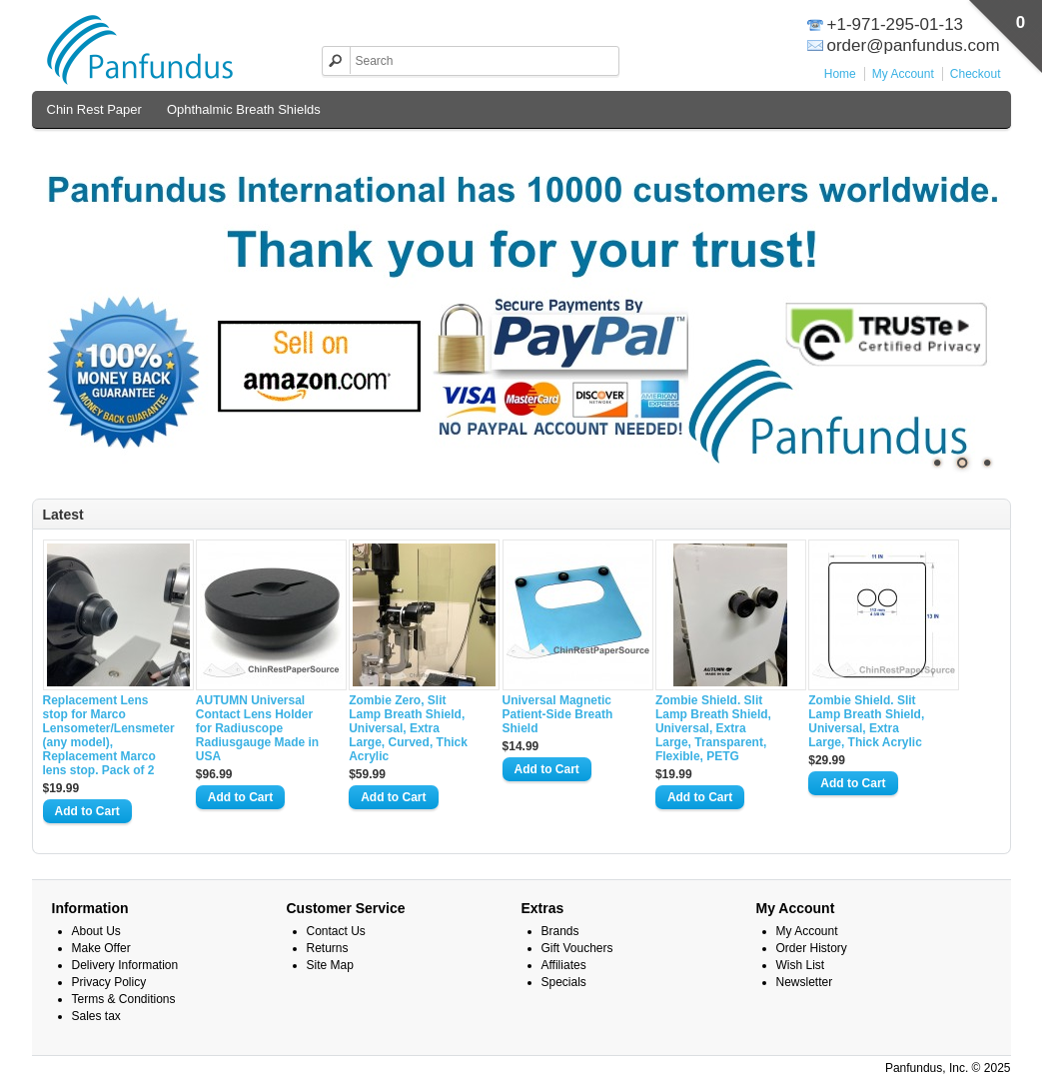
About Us (96, 931)
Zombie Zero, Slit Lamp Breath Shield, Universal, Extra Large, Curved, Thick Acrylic (408, 728)
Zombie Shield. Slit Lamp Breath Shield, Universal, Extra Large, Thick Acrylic (866, 721)
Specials (563, 982)
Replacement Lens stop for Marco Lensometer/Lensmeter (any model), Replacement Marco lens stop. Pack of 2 (108, 735)
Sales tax (96, 1016)
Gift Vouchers (577, 948)
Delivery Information (125, 965)
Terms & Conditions (124, 999)
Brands (560, 931)
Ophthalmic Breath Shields (244, 109)
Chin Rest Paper (94, 109)
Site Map (330, 965)
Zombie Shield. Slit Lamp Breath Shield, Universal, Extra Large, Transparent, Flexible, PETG (713, 728)
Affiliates (563, 965)
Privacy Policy (109, 982)
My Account (903, 74)
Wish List (800, 965)
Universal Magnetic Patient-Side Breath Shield (558, 714)
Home (840, 74)
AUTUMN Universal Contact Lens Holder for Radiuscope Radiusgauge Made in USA (257, 728)
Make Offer (101, 948)
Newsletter (804, 982)
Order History (811, 948)
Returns (328, 948)
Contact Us (336, 931)
